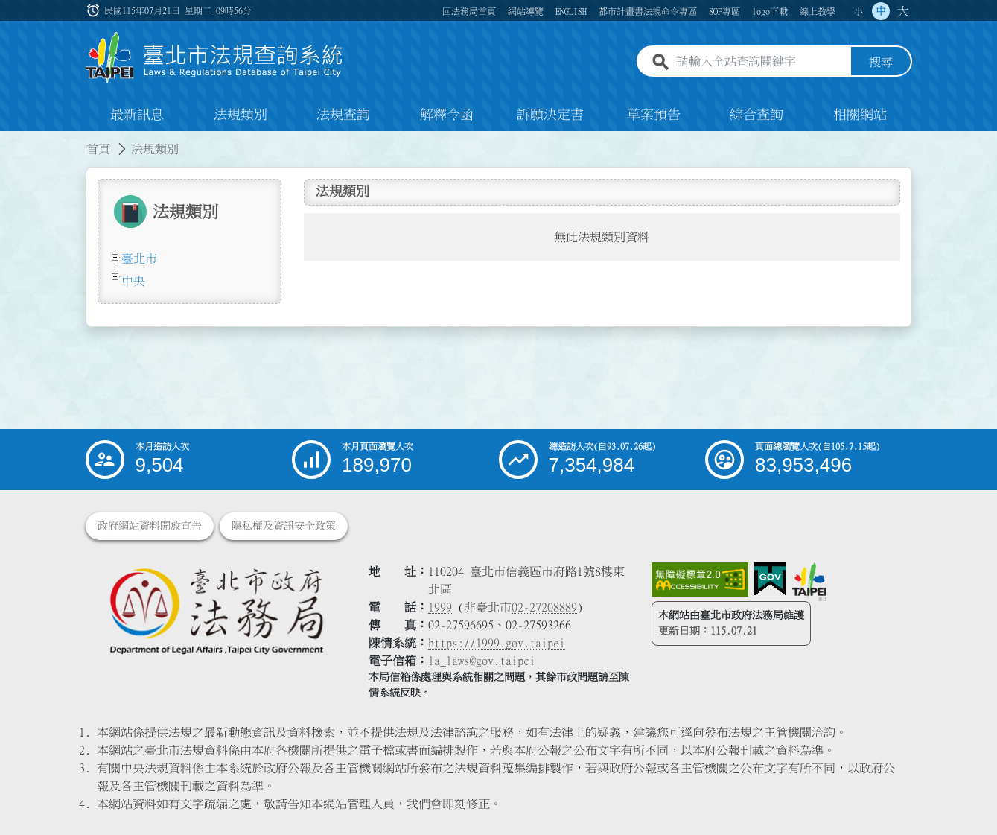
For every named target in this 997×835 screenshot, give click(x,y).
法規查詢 (343, 114)
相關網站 (860, 114)
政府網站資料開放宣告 (150, 526)
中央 (133, 281)
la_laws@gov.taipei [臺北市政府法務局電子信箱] (481, 661)
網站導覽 (526, 11)
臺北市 (139, 258)
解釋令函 (447, 114)
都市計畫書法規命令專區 (648, 11)
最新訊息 (137, 114)
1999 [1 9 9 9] (440, 607)
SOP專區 (724, 11)
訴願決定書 (550, 114)
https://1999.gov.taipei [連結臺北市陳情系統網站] (496, 643)
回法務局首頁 (469, 11)
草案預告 (654, 114)
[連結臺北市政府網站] (809, 581)
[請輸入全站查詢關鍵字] (761, 62)
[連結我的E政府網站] (770, 579)
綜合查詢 (756, 114)
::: (94, 10)
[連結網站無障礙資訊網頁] (700, 579)
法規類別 (240, 114)
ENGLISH (571, 11)
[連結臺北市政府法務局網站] (216, 610)
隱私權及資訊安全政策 (284, 526)
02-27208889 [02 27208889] (544, 607)
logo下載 (770, 11)
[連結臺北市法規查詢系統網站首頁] (214, 57)
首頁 (98, 149)
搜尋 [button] (881, 62)
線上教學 (817, 11)
